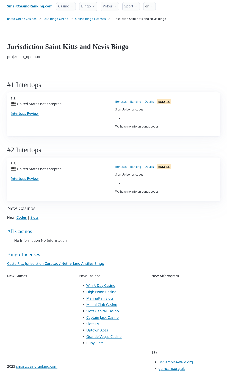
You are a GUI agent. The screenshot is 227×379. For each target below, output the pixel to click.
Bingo (86, 6)
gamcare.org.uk (171, 368)
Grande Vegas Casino (104, 336)
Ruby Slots (95, 343)
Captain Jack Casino (102, 317)
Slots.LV (92, 323)
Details (149, 102)
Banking (135, 102)
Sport (128, 6)
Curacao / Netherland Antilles (70, 263)
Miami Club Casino (101, 304)
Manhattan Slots (100, 298)
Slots (34, 217)
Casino (63, 6)
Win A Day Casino (100, 285)
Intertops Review (25, 113)
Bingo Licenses (23, 254)
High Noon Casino (101, 291)
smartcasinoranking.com (36, 366)
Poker (107, 6)
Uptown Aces (97, 330)
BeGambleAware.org (175, 362)
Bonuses (121, 102)
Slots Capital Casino (102, 311)
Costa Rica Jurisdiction (26, 263)
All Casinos (19, 231)
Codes (21, 217)
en (147, 6)
